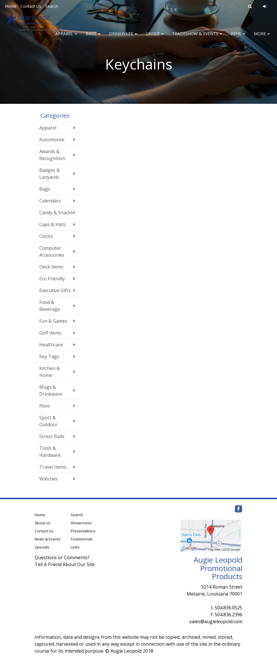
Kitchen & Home (49, 371)
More (262, 37)
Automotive (51, 139)
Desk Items (51, 267)
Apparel (66, 37)
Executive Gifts (55, 290)
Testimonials (82, 539)
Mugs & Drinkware (50, 390)
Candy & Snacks (56, 212)
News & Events (48, 539)
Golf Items (50, 333)
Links (75, 547)
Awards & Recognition (52, 154)
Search (51, 6)
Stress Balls (51, 436)
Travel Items (52, 467)
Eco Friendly (52, 278)
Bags (93, 37)
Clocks (46, 236)
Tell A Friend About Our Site (65, 564)
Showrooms (81, 522)
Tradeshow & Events (197, 37)
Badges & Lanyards (49, 173)
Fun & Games (53, 321)
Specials (42, 547)
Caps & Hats (52, 224)
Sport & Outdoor (48, 421)
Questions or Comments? (62, 557)
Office (155, 37)
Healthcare (51, 344)
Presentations (83, 531)
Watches (48, 479)
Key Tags (49, 356)
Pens (238, 37)
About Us (42, 522)
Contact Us (30, 6)
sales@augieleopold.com (215, 621)
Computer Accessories (51, 251)
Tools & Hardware (50, 451)
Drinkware (123, 37)
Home (10, 6)
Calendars (50, 201)
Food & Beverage (49, 305)
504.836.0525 (228, 607)
